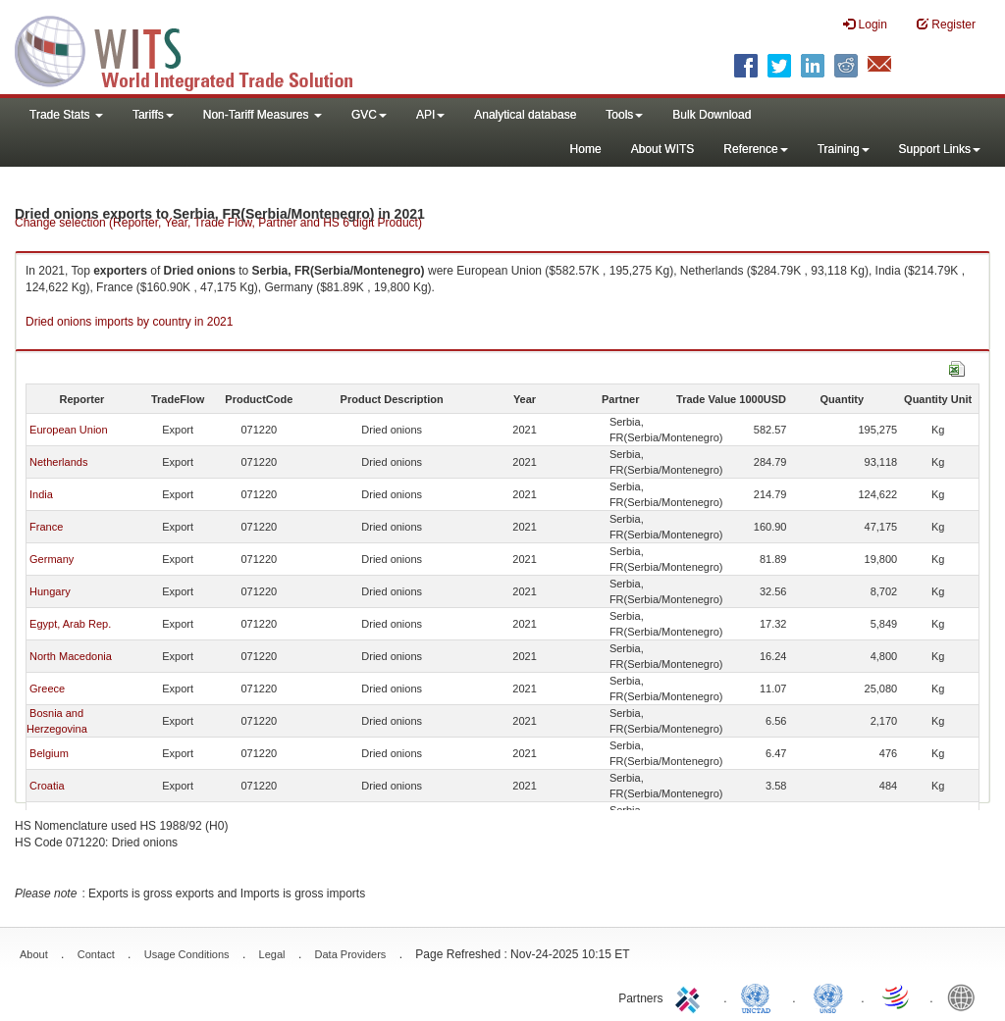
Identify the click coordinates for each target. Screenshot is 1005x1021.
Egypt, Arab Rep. (70, 624)
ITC (691, 996)
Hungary (50, 591)
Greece (47, 688)
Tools (624, 115)
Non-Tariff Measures (262, 115)
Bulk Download (711, 115)
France (46, 527)
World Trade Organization (897, 996)
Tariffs (153, 115)
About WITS (663, 149)
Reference (755, 149)
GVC (369, 115)
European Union (68, 429)
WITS (196, 49)
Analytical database (525, 115)
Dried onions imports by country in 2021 (129, 322)
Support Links (939, 149)
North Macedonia (70, 656)
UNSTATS (828, 996)
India (41, 494)
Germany (51, 559)
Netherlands (58, 462)
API (430, 115)
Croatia (46, 785)
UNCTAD (759, 996)
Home (586, 149)
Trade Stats (66, 115)
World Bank (965, 996)
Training (844, 149)
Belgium (49, 753)
